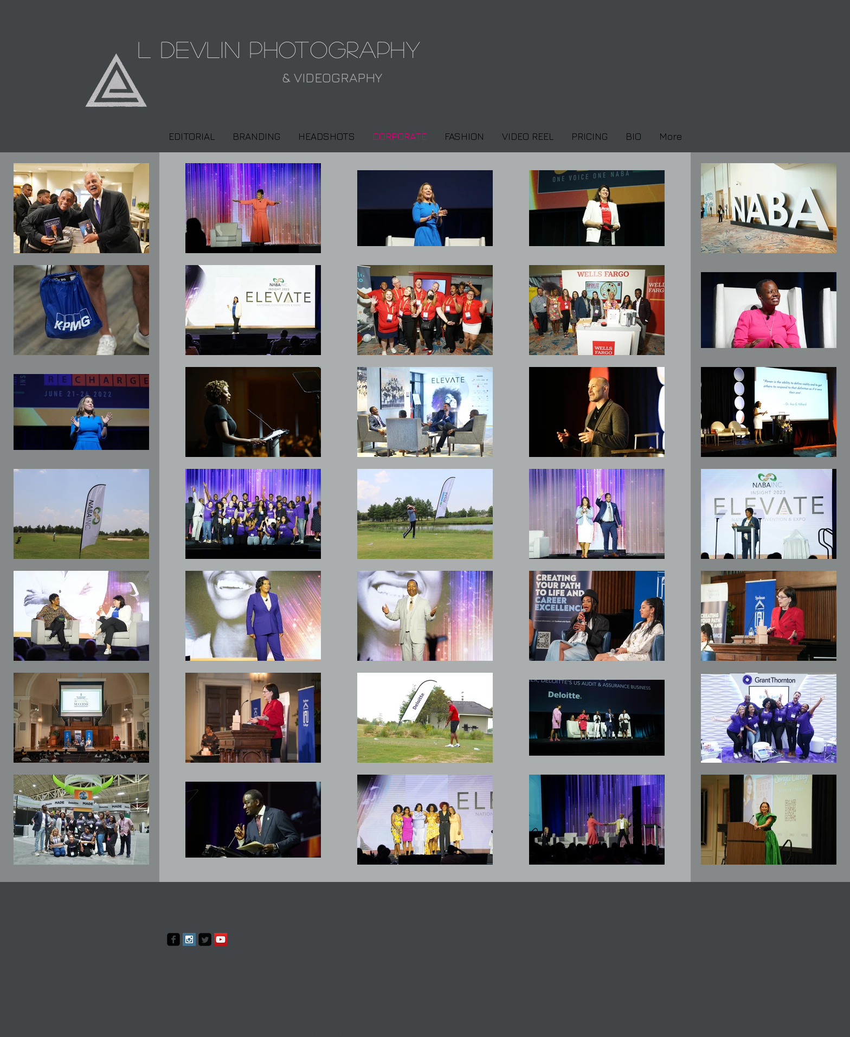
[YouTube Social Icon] (220, 939)
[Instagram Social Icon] (189, 939)
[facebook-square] (173, 939)
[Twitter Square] (204, 939)
